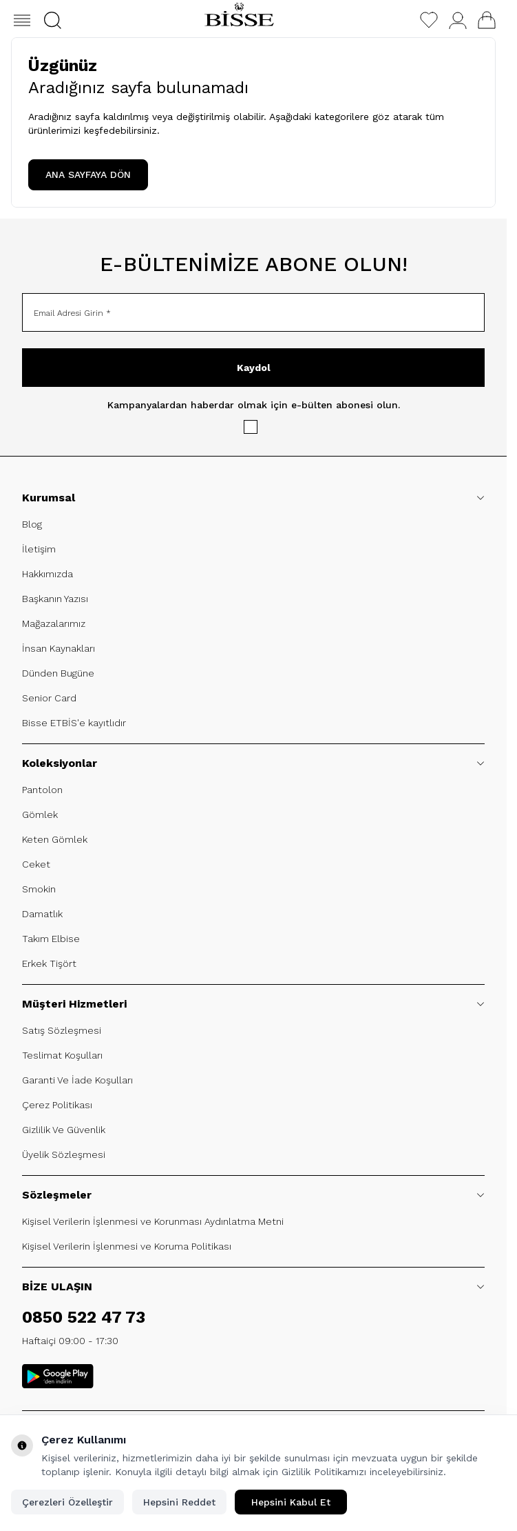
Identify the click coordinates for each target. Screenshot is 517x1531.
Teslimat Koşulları (62, 1055)
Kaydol (254, 367)
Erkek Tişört (49, 963)
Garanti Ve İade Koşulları (77, 1079)
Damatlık (42, 913)
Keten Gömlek (54, 839)
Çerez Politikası (57, 1104)
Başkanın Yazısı (55, 598)
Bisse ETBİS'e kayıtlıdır (74, 722)
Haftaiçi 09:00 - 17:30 (70, 1340)
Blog (32, 524)
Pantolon (42, 789)
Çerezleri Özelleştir (67, 1502)
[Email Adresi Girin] (253, 312)
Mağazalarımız (53, 623)
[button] (52, 20)
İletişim (39, 548)
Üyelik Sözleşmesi (63, 1154)
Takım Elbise (51, 938)
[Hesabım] (458, 20)
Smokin (39, 888)
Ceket (36, 864)
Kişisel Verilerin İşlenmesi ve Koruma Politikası (126, 1246)
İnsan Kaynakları (58, 648)
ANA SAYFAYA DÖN (88, 174)
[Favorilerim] (429, 20)
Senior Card (49, 697)
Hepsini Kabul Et (290, 1502)
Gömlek (40, 814)
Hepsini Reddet (179, 1502)
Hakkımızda (47, 573)
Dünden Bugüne (58, 673)
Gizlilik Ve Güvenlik (63, 1129)
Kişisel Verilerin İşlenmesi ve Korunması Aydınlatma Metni (153, 1221)
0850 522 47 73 (83, 1317)
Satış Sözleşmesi (61, 1030)
